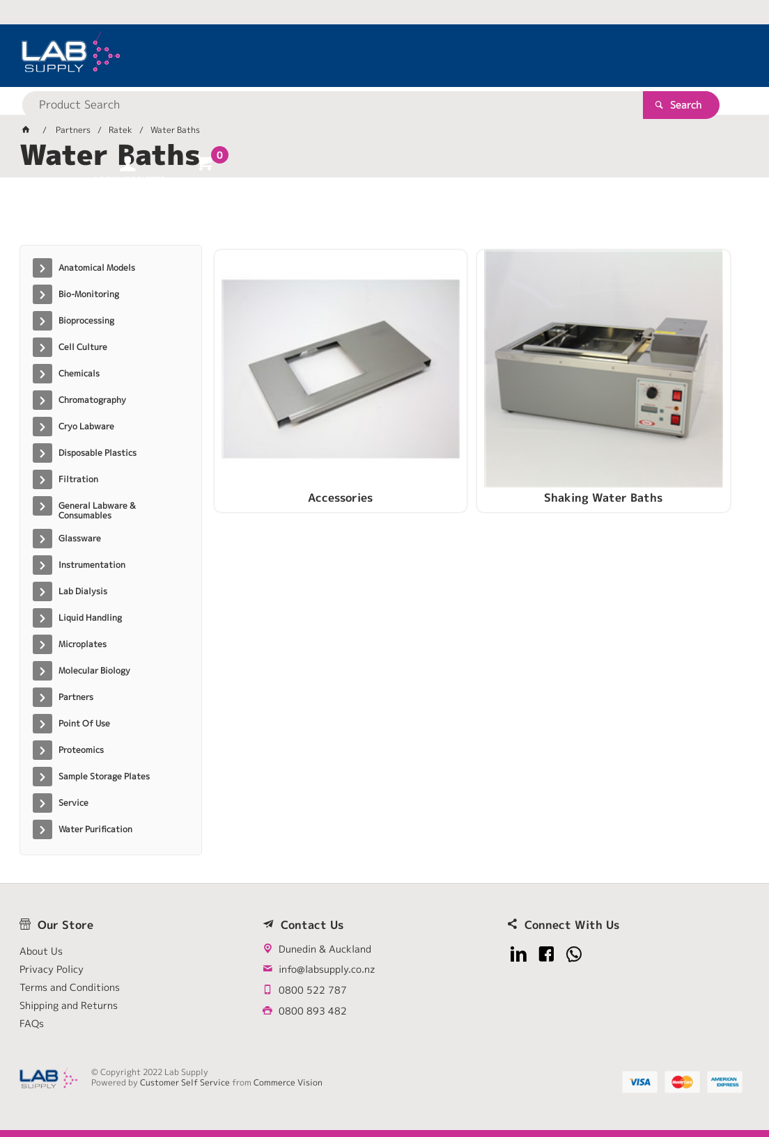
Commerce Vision (288, 1082)
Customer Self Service (185, 1082)
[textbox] (360, 56)
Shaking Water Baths (479, 429)
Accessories (299, 429)
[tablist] (385, 216)
